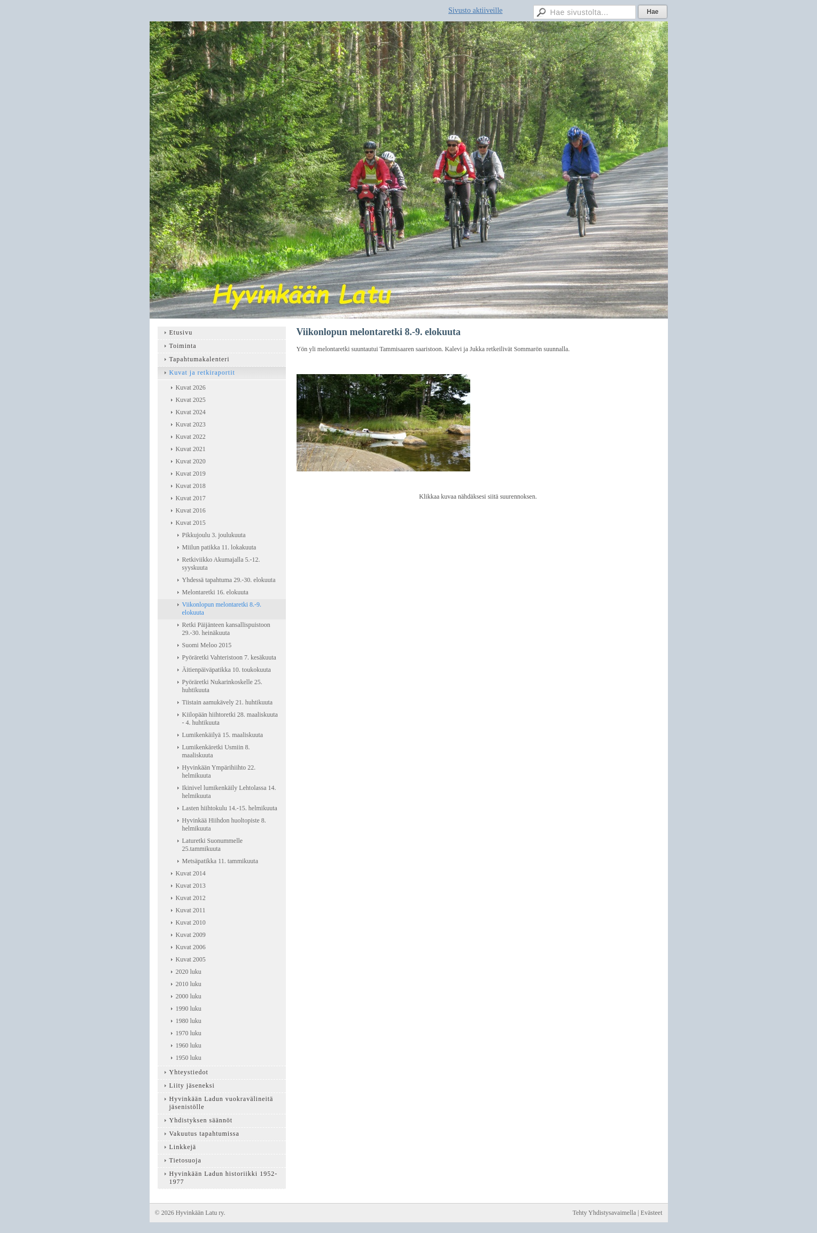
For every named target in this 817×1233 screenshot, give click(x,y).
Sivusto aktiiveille (475, 10)
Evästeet (652, 1212)
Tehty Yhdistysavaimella (604, 1212)
